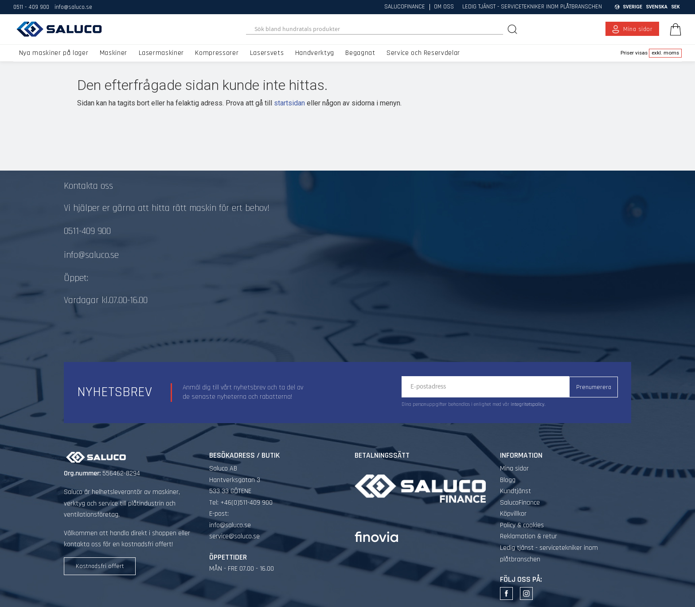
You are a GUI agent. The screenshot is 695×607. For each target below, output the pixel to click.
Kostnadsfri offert (100, 566)
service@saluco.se (234, 536)
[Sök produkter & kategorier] (375, 29)
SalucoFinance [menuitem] (404, 7)
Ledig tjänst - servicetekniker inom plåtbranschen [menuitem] (532, 7)
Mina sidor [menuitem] (638, 29)
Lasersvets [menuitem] (267, 53)
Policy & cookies (522, 525)
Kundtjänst (515, 491)
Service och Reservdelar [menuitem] (423, 53)
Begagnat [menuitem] (360, 53)
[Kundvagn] (674, 29)
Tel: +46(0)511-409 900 (241, 502)
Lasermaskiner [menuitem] (161, 53)
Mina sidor (514, 468)
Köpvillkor (513, 513)
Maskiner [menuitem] (113, 53)
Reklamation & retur (528, 536)
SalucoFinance (520, 502)
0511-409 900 (87, 231)
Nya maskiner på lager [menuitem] (53, 53)
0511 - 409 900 (31, 7)
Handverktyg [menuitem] (314, 53)
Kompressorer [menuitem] (216, 53)
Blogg (507, 480)
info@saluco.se (73, 7)
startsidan (289, 103)
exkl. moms (665, 53)
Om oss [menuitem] (444, 7)
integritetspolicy (527, 404)
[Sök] (513, 29)
